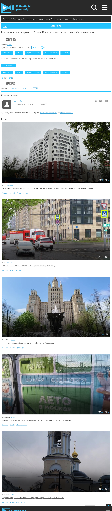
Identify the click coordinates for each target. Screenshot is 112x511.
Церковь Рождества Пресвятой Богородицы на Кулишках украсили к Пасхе (33, 498)
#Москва (7, 52)
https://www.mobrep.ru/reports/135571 (23, 88)
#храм (65, 52)
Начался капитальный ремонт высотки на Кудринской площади (28, 343)
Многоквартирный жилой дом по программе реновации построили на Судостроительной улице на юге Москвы (47, 188)
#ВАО (19, 52)
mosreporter (17, 101)
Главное (6, 19)
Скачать (8, 65)
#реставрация (33, 52)
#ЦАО (12, 348)
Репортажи (17, 19)
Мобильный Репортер (16, 7)
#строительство (23, 193)
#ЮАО (12, 193)
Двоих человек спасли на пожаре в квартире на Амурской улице (29, 266)
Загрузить (56, 25)
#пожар (19, 270)
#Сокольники (51, 52)
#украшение (21, 502)
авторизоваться (66, 113)
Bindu (9, 45)
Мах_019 (10, 263)
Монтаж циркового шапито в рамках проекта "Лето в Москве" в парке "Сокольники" (37, 420)
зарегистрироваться (48, 113)
